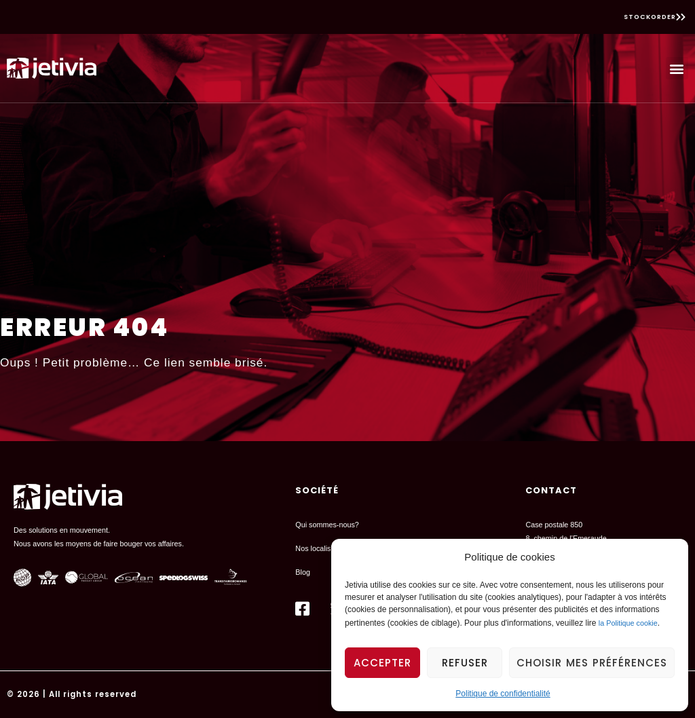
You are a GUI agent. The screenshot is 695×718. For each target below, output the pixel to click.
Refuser (465, 663)
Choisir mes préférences (591, 663)
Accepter (382, 663)
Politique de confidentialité (502, 693)
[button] (677, 68)
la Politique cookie (628, 623)
